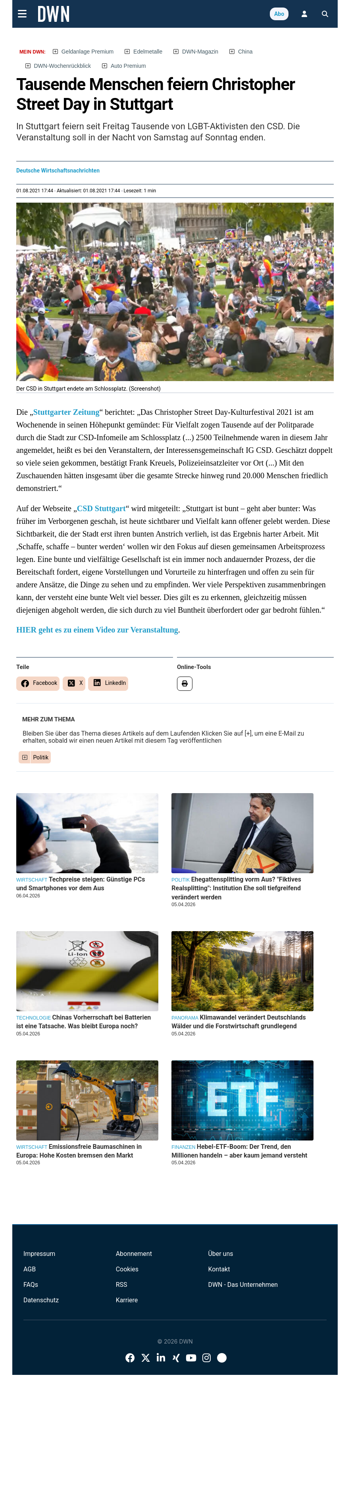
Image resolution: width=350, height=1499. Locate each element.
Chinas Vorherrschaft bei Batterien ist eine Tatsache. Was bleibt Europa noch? (83, 1022)
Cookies (127, 1269)
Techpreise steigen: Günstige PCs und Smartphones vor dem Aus (80, 884)
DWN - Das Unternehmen (243, 1284)
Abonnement (134, 1253)
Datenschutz (41, 1300)
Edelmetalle (147, 51)
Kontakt (219, 1269)
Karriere (127, 1300)
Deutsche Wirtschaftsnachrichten (58, 170)
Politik (40, 757)
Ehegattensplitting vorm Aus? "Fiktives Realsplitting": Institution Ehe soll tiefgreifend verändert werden (236, 888)
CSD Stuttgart (101, 508)
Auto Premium (128, 66)
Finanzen (183, 1147)
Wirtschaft (31, 880)
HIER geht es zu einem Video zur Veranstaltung (97, 629)
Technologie (33, 1018)
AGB (29, 1269)
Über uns (220, 1253)
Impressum (39, 1253)
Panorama (184, 1018)
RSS (121, 1284)
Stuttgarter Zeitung (66, 412)
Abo (279, 14)
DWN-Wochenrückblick (62, 66)
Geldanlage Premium (88, 51)
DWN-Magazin (200, 51)
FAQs (30, 1284)
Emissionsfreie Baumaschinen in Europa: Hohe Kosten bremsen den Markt (79, 1151)
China (245, 51)
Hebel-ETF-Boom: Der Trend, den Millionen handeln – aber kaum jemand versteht (239, 1151)
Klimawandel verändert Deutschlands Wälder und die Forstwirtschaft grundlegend (238, 1022)
